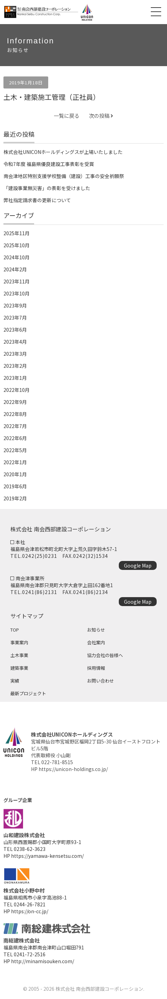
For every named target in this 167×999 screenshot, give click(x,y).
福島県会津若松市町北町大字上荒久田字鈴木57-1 (63, 548)
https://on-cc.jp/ (29, 911)
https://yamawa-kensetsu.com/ (47, 855)
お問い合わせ (100, 680)
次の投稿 (101, 115)
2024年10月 (16, 257)
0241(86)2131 (39, 592)
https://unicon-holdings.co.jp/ (73, 769)
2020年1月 (15, 474)
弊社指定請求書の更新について (37, 200)
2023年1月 (15, 377)
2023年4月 (15, 341)
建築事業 (19, 668)
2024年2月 (15, 269)
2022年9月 (15, 401)
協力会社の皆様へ (105, 655)
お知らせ (96, 629)
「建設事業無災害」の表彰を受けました (46, 188)
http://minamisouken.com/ (42, 961)
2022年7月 (15, 426)
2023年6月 (15, 329)
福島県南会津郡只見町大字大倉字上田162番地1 (61, 585)
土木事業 (19, 655)
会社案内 (96, 642)
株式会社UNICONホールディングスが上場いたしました (63, 151)
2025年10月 (16, 245)
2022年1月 (15, 462)
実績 (14, 680)
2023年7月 (15, 317)
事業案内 (19, 642)
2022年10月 (16, 389)
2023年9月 (15, 305)
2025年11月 (16, 233)
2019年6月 (15, 486)
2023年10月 (16, 293)
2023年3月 (15, 353)
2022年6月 (15, 438)
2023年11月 (16, 281)
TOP (14, 629)
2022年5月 (15, 450)
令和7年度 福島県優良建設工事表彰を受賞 (48, 163)
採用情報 (96, 668)
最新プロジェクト (28, 693)
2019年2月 (15, 498)
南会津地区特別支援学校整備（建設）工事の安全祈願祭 (63, 176)
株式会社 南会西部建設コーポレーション (99, 988)
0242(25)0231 (39, 555)
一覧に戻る (67, 115)
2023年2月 (15, 365)
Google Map (138, 565)
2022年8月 (15, 413)
